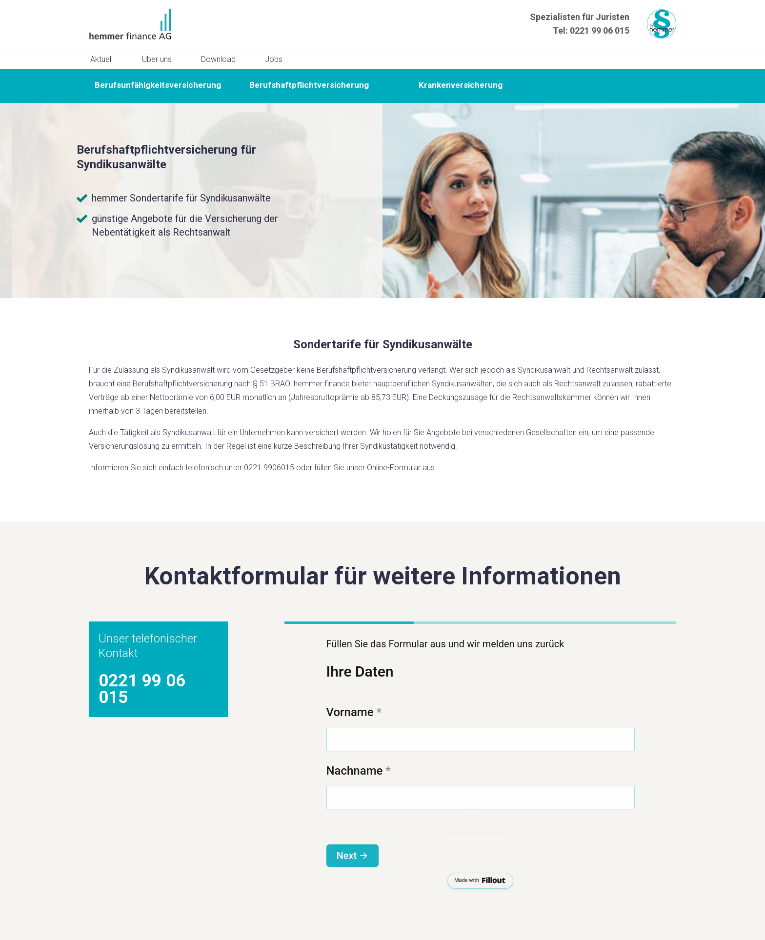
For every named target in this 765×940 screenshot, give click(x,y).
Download (218, 59)
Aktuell (101, 59)
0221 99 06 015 (599, 30)
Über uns (157, 59)
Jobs (273, 59)
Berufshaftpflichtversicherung (309, 85)
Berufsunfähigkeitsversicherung (158, 85)
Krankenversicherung (461, 85)
